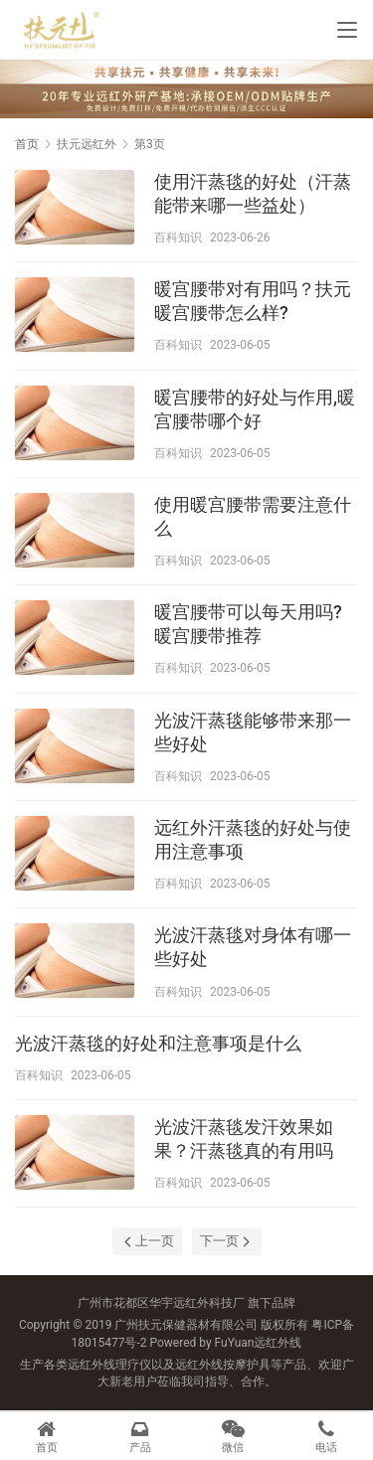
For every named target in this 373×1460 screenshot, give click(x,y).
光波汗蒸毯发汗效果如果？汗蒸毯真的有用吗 (243, 1138)
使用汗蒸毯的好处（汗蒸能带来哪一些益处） (252, 193)
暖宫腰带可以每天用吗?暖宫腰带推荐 (248, 623)
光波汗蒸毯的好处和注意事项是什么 (158, 1043)
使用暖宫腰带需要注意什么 (252, 516)
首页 (27, 144)
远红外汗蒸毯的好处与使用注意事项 (252, 839)
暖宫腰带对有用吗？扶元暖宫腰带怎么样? (252, 300)
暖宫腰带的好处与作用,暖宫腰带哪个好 (254, 409)
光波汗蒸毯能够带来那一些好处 (252, 732)
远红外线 (277, 1343)
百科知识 (178, 237)
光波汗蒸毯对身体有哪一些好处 (252, 946)
